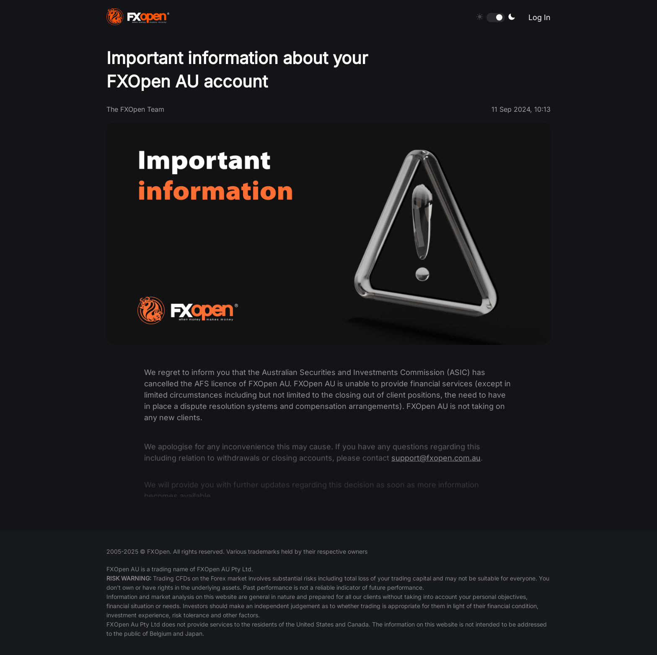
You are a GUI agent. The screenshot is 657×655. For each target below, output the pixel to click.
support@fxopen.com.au (436, 463)
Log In (539, 17)
